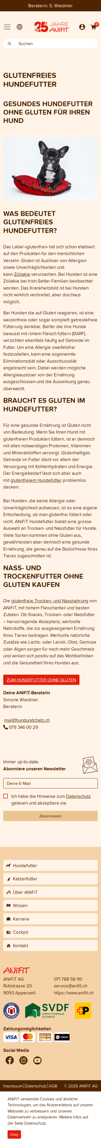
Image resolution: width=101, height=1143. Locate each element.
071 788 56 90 (68, 979)
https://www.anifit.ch (73, 993)
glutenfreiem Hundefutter (36, 480)
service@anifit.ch (70, 985)
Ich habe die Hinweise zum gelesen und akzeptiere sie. (51, 799)
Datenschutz (78, 796)
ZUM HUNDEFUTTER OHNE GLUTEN (41, 679)
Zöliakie (22, 274)
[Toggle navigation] (7, 27)
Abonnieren (50, 816)
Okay (14, 1134)
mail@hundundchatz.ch (27, 720)
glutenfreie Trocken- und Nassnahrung (49, 600)
